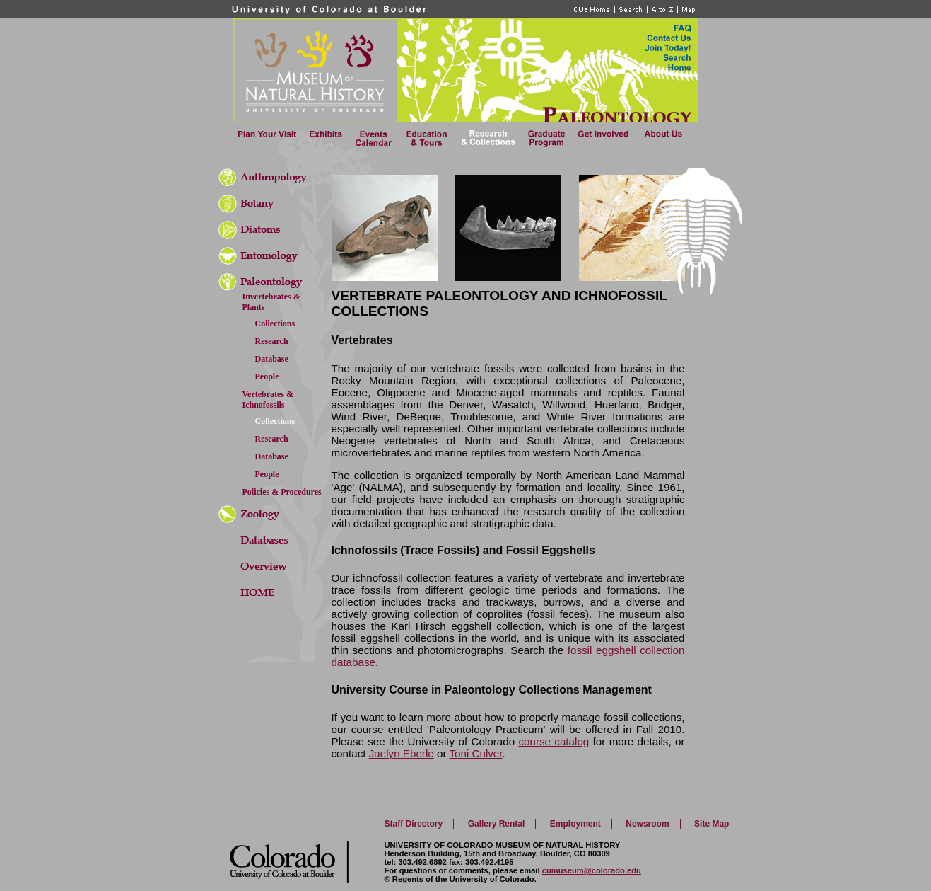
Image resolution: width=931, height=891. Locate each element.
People (267, 376)
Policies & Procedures (282, 492)
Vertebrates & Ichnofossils (268, 399)
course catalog (553, 741)
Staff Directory (414, 824)
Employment (575, 824)
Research (271, 341)
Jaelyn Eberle (401, 753)
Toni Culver (475, 753)
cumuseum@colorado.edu (591, 870)
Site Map (711, 824)
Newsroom (647, 824)
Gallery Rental (496, 824)
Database (271, 359)
